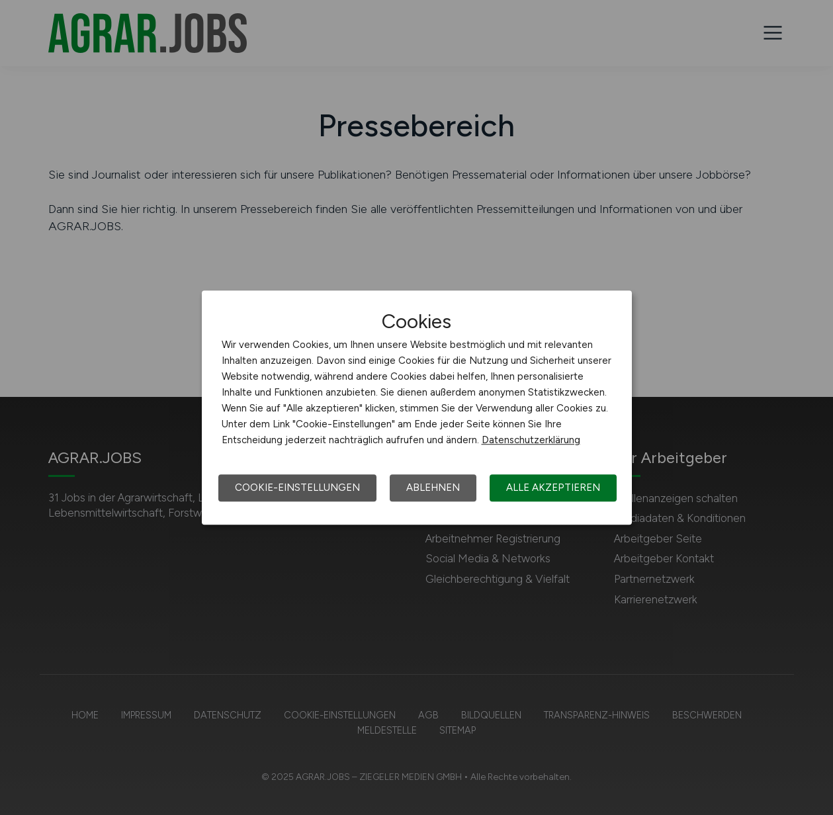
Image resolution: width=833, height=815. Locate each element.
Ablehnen (433, 487)
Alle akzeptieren (553, 487)
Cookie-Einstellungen (297, 487)
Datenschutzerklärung (531, 440)
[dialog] (417, 407)
